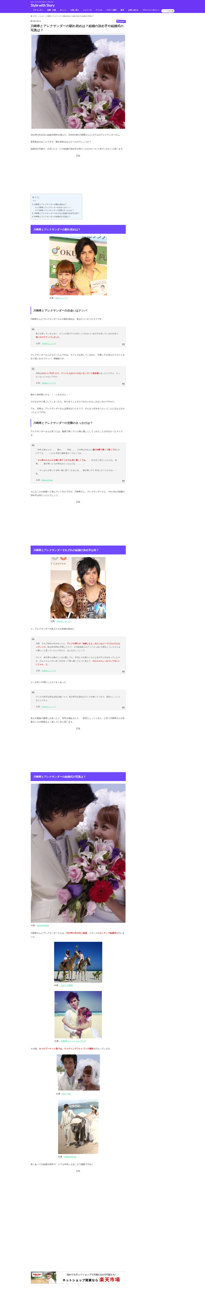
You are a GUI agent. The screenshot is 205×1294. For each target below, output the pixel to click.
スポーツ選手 (111, 11)
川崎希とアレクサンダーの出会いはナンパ (54, 208)
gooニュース (62, 298)
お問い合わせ (133, 11)
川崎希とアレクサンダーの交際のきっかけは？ (56, 211)
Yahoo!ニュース (49, 344)
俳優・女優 (51, 11)
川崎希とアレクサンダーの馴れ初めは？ (50, 205)
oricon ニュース (64, 622)
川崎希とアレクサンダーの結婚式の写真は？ (52, 217)
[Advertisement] (78, 176)
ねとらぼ (66, 1094)
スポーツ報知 (66, 986)
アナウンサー (38, 11)
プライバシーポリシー (150, 11)
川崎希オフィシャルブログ (73, 1041)
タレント (62, 11)
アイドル (99, 11)
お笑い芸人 (74, 11)
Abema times (47, 481)
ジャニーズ (87, 11)
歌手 (122, 11)
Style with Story (42, 5)
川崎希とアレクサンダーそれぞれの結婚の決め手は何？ (57, 214)
